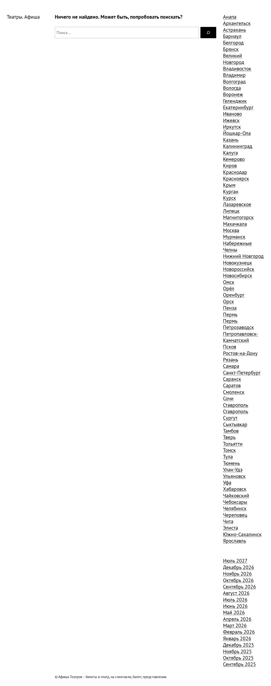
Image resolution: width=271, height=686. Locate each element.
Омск (228, 282)
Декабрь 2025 (238, 645)
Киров (230, 165)
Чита (228, 521)
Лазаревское (237, 204)
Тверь (229, 437)
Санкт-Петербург (242, 372)
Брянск (231, 49)
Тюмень (231, 463)
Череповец (235, 515)
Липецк (231, 211)
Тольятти (233, 444)
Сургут (230, 418)
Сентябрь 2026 (239, 586)
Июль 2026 (235, 599)
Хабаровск (234, 489)
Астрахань (234, 30)
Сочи (228, 398)
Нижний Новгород (243, 256)
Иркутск (232, 126)
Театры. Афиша (23, 17)
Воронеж (233, 94)
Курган (230, 191)
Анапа (229, 17)
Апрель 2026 (237, 619)
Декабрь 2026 (238, 567)
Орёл (228, 288)
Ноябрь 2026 (237, 573)
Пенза (230, 308)
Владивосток (237, 68)
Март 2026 (235, 625)
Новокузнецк (237, 262)
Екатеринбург (238, 107)
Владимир (234, 75)
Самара (231, 366)
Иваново (232, 114)
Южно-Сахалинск (242, 534)
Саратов (232, 385)
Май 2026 (234, 612)
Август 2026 (236, 593)
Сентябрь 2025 (239, 664)
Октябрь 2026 (238, 580)
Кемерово (234, 159)
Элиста (230, 527)
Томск (229, 450)
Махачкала (235, 224)
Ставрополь (235, 405)
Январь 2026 (237, 638)
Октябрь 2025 (238, 658)
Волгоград (234, 81)
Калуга (230, 152)
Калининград (237, 146)
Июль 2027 (235, 560)
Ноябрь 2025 (237, 651)
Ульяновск (234, 476)
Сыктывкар (235, 424)
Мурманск (234, 236)
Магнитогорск (238, 217)
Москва (231, 230)
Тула (228, 456)
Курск (229, 198)
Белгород (233, 42)
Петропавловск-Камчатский (240, 337)
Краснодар (235, 172)
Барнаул (232, 36)
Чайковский (236, 495)
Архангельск (237, 23)
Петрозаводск (238, 327)
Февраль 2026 (239, 632)
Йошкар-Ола (237, 133)
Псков (229, 346)
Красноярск (236, 178)
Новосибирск (237, 275)
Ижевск (231, 120)
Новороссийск (238, 269)
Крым (229, 185)
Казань (230, 139)
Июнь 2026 (235, 606)
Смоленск (233, 392)
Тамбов (231, 431)
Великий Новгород (233, 58)
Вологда (232, 88)
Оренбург (233, 295)
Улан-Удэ (233, 469)
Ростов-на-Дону (240, 353)
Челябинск (235, 508)
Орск (228, 301)
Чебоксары (235, 502)
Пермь (230, 314)
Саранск (232, 379)
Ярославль (234, 540)
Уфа (227, 482)
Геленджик (235, 101)
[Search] (208, 32)
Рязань (230, 359)
